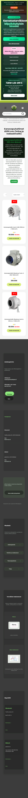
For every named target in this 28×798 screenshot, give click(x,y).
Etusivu (5, 119)
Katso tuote (14, 74)
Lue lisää (14, 181)
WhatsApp (9, 394)
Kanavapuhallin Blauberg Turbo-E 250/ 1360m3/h (14, 274)
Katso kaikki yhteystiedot (14, 493)
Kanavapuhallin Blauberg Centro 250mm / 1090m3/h (14, 320)
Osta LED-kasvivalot (14, 43)
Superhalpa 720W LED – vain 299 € (14, 68)
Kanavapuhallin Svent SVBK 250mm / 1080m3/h (14, 228)
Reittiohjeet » (8, 722)
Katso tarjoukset (14, 39)
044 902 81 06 (7, 461)
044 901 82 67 (7, 386)
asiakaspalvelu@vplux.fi (10, 379)
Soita (9, 399)
